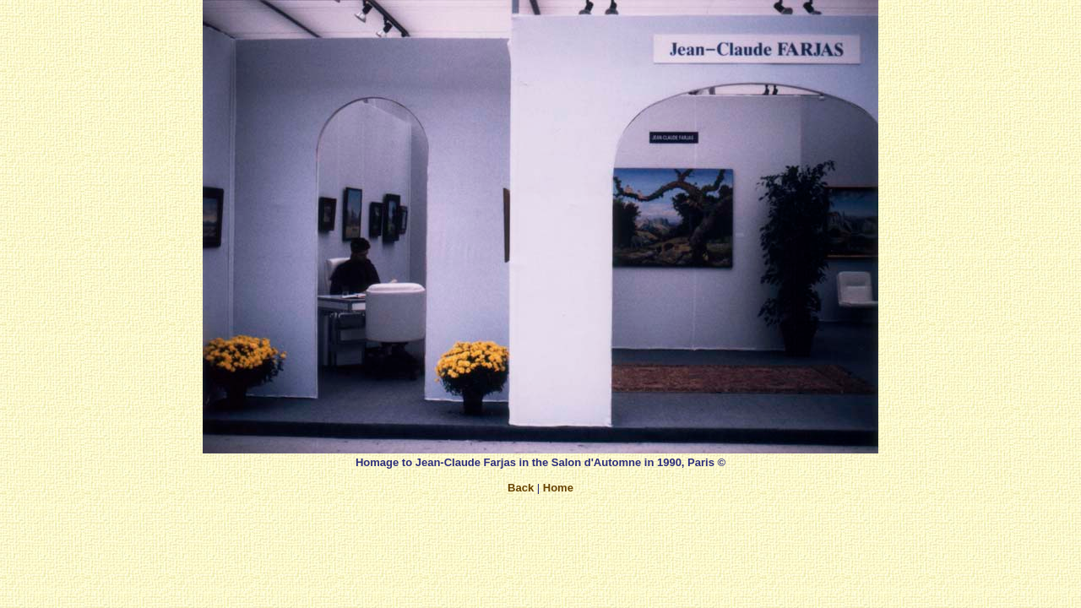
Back (521, 487)
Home (558, 487)
